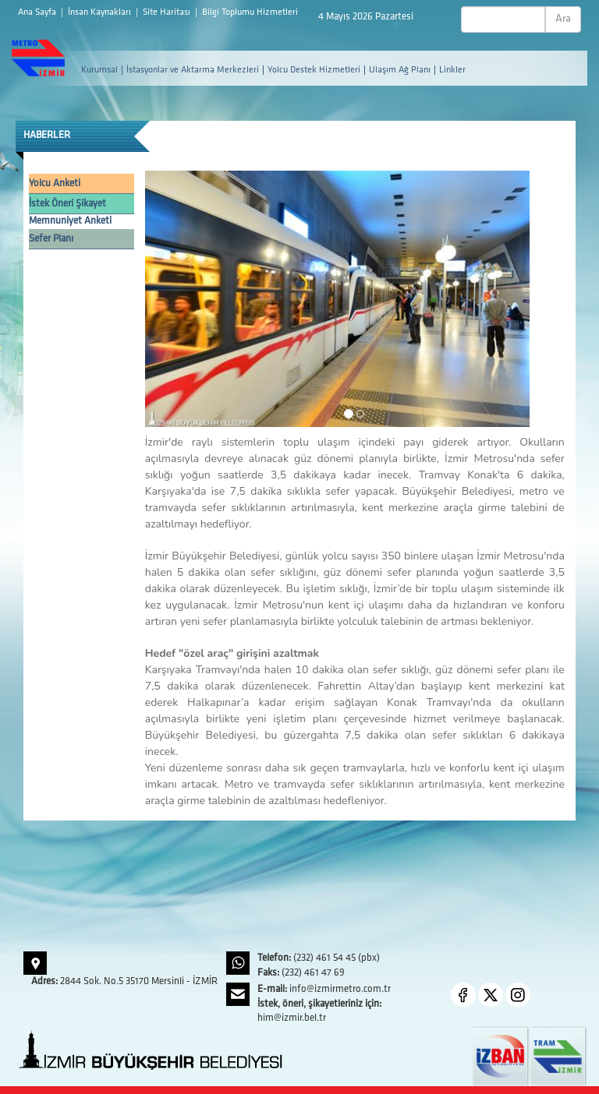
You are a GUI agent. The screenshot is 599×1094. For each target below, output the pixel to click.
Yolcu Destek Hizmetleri (314, 70)
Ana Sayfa (38, 12)
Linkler (452, 70)
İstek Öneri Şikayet (67, 204)
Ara (563, 19)
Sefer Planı (51, 239)
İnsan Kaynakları (100, 12)
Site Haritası (168, 12)
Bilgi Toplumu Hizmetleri (250, 12)
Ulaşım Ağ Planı (400, 70)
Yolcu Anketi (54, 183)
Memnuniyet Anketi (70, 221)
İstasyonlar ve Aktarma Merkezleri (192, 70)
